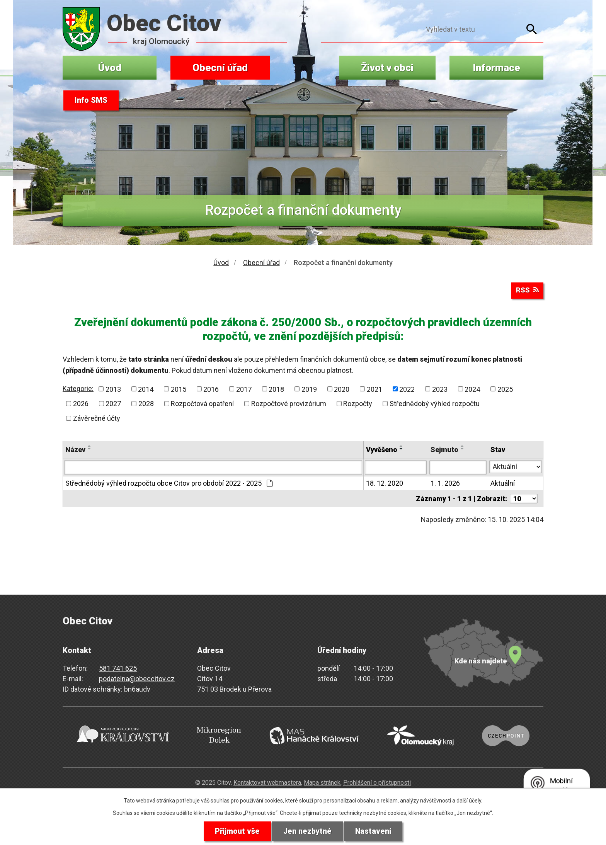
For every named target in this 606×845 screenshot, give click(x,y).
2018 (276, 390)
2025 (505, 390)
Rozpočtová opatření (202, 404)
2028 (146, 404)
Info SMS (91, 100)
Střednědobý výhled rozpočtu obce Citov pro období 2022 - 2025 (168, 483)
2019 (309, 390)
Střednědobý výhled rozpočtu (435, 404)
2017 (244, 390)
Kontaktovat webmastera (267, 780)
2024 (472, 390)
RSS (527, 290)
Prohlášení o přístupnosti (377, 780)
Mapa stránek (322, 780)
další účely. (469, 800)
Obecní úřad (220, 67)
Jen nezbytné (307, 831)
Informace (496, 67)
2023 (440, 390)
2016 (211, 390)
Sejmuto (444, 450)
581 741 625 (118, 669)
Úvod (109, 67)
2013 (113, 390)
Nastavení (374, 831)
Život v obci (387, 67)
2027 (113, 404)
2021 (374, 390)
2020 (341, 390)
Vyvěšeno (381, 450)
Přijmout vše (236, 831)
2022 (407, 390)
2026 (81, 404)
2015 (178, 390)
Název (75, 450)
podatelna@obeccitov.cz (137, 679)
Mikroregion (212, 735)
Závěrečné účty (96, 419)
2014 (145, 390)
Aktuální (502, 483)
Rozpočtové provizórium (288, 404)
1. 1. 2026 (445, 483)
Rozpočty (357, 404)
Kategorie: (78, 389)
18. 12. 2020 (384, 483)
